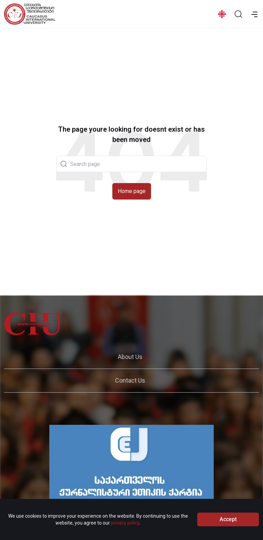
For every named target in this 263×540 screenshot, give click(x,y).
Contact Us (130, 380)
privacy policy (125, 524)
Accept (228, 521)
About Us (130, 356)
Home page (132, 191)
